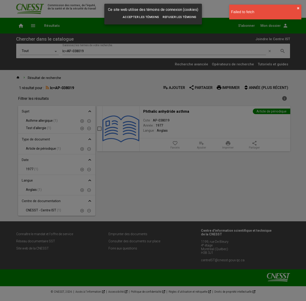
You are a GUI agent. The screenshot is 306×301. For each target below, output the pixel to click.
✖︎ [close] (298, 8)
